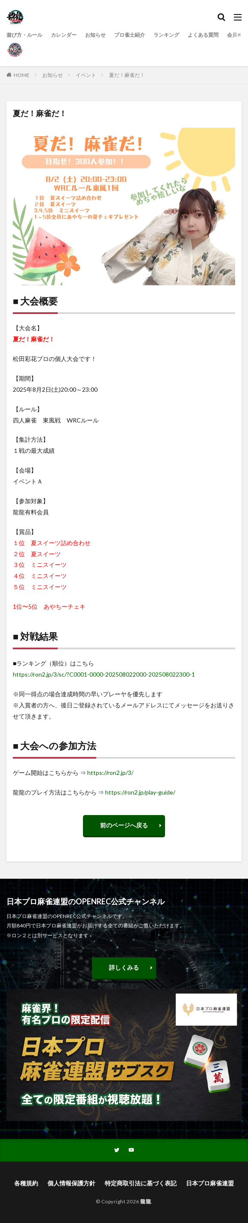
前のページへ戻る (124, 825)
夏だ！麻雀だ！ (127, 75)
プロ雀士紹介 (129, 35)
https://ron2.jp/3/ (110, 772)
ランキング (166, 35)
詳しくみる (124, 967)
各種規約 (26, 1183)
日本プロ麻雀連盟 (210, 1183)
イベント (86, 75)
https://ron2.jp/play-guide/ (140, 792)
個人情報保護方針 (71, 1183)
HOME (22, 75)
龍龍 (145, 1201)
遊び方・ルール (24, 35)
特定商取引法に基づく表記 (141, 1183)
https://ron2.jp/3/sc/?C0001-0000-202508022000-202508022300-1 (104, 674)
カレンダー (64, 35)
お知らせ (95, 35)
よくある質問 (203, 35)
